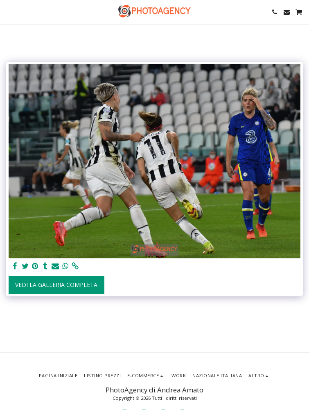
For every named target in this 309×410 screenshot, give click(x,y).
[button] (9, 11)
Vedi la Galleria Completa (56, 285)
